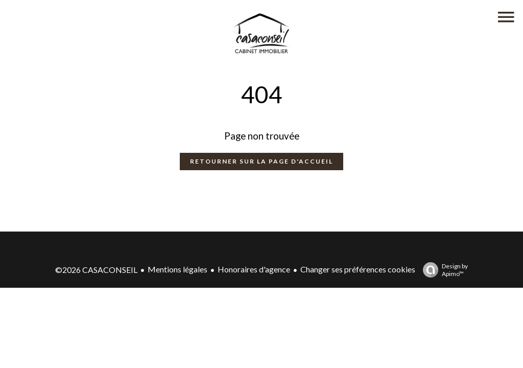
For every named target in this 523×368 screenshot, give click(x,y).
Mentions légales (177, 269)
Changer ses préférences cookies (357, 269)
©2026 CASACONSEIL (96, 269)
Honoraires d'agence (254, 269)
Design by (443, 270)
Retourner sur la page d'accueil (261, 161)
